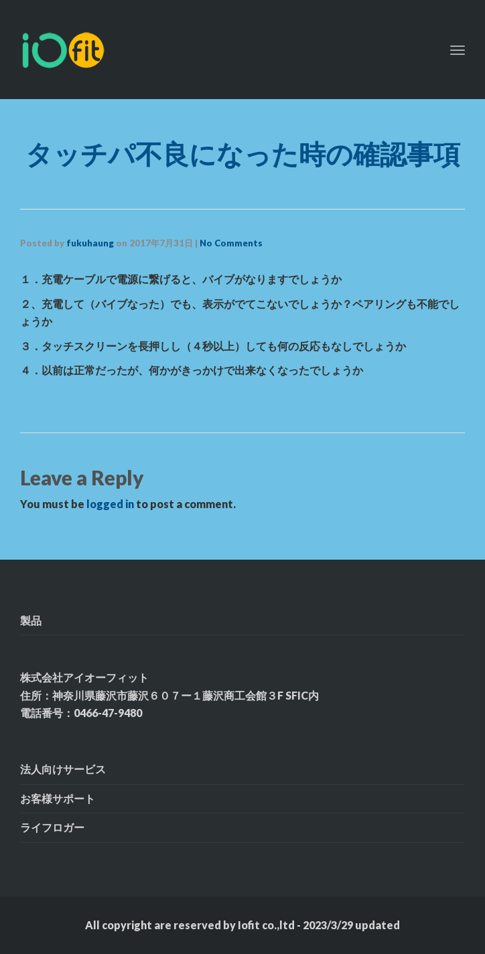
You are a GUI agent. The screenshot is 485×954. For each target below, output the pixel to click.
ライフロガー (52, 827)
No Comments (231, 243)
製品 (31, 620)
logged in (110, 503)
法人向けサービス (63, 769)
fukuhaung (90, 243)
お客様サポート (57, 798)
